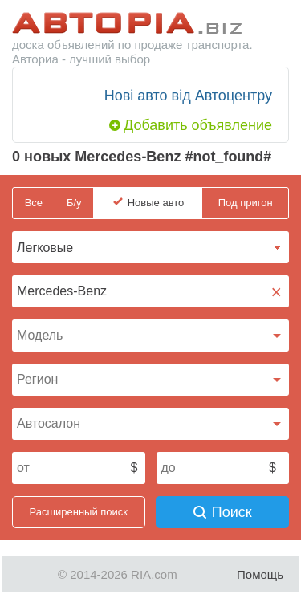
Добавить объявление (198, 125)
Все (34, 203)
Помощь (260, 574)
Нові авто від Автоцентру (188, 95)
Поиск (222, 512)
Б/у (74, 203)
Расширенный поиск (79, 512)
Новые (156, 203)
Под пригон (245, 203)
